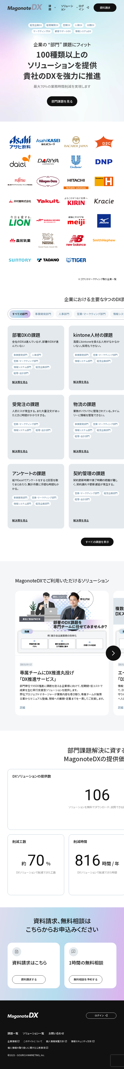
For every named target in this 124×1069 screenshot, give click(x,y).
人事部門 (64, 314)
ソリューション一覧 (33, 1033)
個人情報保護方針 (55, 1041)
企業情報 (12, 1041)
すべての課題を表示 (97, 542)
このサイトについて (33, 1041)
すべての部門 (20, 314)
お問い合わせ (56, 1033)
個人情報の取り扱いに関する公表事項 (26, 1047)
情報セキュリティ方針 (81, 1041)
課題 (53, 7)
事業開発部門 (43, 314)
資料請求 (105, 7)
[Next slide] (113, 653)
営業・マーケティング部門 (91, 314)
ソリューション (70, 7)
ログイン (84, 7)
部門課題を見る (62, 101)
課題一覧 (13, 1033)
